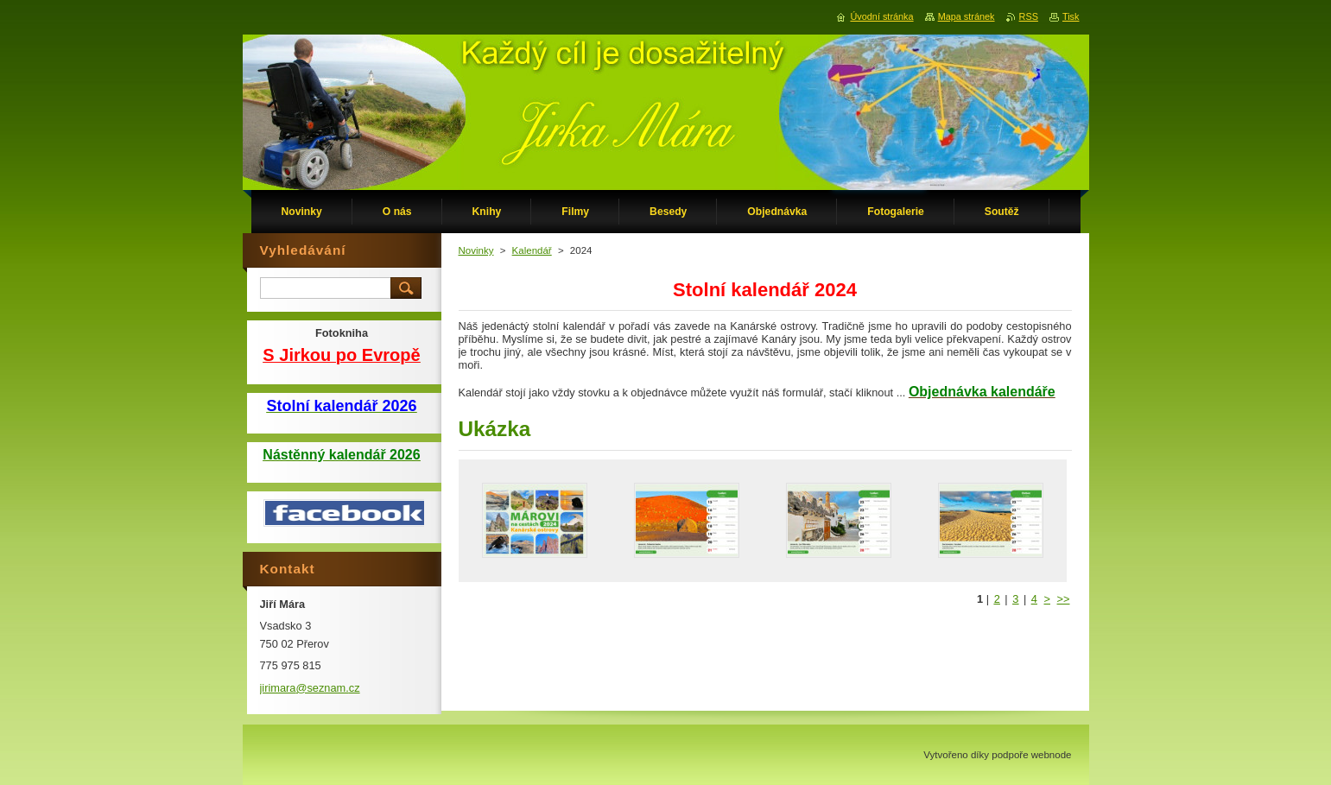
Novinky (476, 250)
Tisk (1071, 16)
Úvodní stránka (881, 16)
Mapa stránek (966, 16)
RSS (1028, 16)
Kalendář (532, 250)
